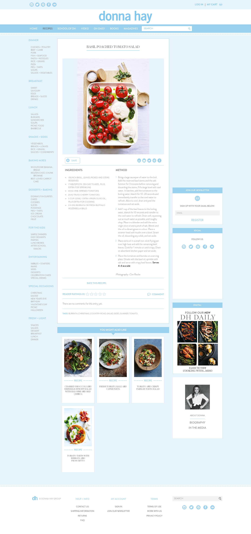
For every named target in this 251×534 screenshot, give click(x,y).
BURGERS (35, 117)
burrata (73, 313)
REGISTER (197, 220)
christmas (83, 313)
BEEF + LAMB (37, 49)
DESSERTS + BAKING (40, 190)
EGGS (33, 93)
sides (116, 313)
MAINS (34, 266)
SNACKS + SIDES (38, 137)
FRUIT (33, 219)
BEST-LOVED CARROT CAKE (41, 180)
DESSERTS (35, 272)
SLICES (34, 205)
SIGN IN (118, 506)
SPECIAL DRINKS (38, 278)
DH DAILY (99, 28)
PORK (33, 52)
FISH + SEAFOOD (39, 55)
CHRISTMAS (36, 292)
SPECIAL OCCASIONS (41, 286)
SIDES (33, 269)
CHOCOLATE (37, 216)
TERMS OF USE (154, 506)
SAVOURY (35, 90)
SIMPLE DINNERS (39, 234)
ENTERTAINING (38, 257)
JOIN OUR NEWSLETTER (118, 511)
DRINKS (34, 99)
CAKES (34, 199)
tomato (133, 313)
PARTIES (34, 240)
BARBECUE (36, 128)
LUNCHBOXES (37, 242)
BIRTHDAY (35, 301)
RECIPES (48, 28)
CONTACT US (82, 506)
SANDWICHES (37, 120)
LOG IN (199, 4)
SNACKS (35, 325)
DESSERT (35, 330)
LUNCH (33, 107)
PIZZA (33, 64)
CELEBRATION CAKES (41, 275)
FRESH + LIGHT (37, 318)
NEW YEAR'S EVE (38, 298)
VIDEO (85, 28)
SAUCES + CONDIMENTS (42, 152)
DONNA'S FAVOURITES (42, 196)
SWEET (34, 87)
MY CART (212, 4)
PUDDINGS (36, 207)
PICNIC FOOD (37, 125)
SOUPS (34, 70)
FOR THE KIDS (37, 228)
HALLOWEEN (37, 310)
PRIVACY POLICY (154, 515)
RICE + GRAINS (38, 61)
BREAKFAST (35, 81)
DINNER (33, 40)
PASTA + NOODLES (39, 58)
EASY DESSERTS (38, 237)
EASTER (34, 295)
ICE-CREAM (36, 213)
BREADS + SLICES (39, 96)
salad (110, 313)
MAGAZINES (131, 28)
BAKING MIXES (37, 160)
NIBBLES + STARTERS (40, 263)
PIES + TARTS (37, 67)
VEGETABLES (37, 143)
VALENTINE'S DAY (39, 304)
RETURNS (82, 515)
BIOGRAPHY (197, 422)
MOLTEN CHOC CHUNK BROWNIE (42, 174)
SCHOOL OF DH (67, 28)
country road (98, 313)
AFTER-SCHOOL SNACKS (38, 247)
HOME (33, 28)
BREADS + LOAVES (39, 146)
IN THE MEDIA (197, 428)
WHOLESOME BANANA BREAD (41, 169)
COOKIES (35, 202)
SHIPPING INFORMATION (82, 511)
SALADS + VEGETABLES (41, 72)
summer (124, 313)
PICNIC (34, 307)
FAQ (82, 520)
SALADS (34, 114)
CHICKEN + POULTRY (40, 47)
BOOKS (114, 28)
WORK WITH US (154, 511)
